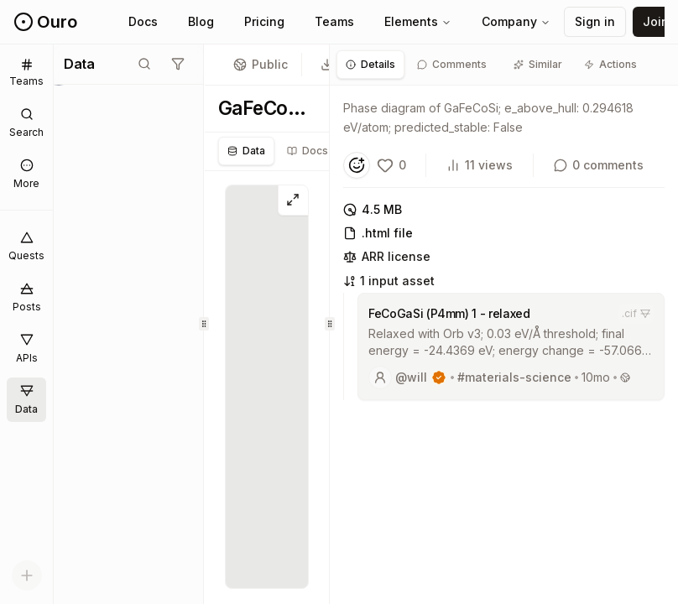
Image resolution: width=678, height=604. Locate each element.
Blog (201, 21)
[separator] (204, 324)
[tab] (370, 64)
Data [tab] (246, 150)
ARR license (386, 256)
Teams (334, 21)
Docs (143, 21)
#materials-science (514, 377)
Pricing (264, 21)
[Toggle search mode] (144, 64)
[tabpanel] (504, 255)
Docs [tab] (307, 150)
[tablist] (308, 151)
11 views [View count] (479, 165)
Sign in (595, 21)
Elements (417, 21)
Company (516, 21)
